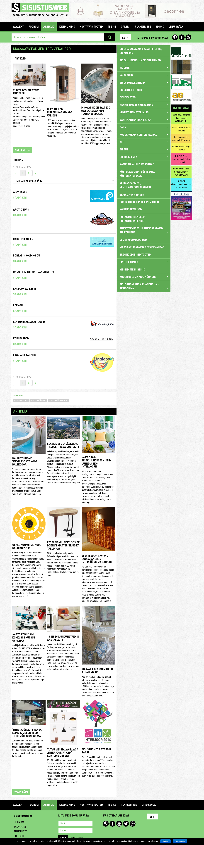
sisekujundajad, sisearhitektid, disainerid (141, 51)
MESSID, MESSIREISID (132, 269)
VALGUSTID (144, 75)
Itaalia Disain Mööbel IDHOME (181, 129)
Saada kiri (20, 197)
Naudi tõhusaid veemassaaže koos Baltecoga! (24, 461)
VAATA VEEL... (22, 150)
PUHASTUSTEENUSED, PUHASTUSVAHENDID (132, 219)
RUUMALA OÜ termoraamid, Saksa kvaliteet (181, 159)
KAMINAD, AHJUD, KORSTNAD (137, 164)
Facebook (182, 37)
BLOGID (159, 26)
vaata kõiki (21, 791)
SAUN (144, 127)
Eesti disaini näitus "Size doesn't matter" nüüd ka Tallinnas (63, 545)
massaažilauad (38, 400)
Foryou (18, 305)
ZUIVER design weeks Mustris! (26, 92)
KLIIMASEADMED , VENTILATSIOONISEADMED (135, 185)
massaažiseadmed (58, 400)
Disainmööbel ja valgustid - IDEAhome (181, 138)
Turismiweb (20, 831)
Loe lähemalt (180, 841)
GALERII (125, 26)
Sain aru (165, 841)
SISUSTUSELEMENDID (144, 82)
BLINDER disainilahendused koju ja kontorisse (181, 184)
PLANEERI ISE (143, 26)
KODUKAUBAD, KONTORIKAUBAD (144, 134)
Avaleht (18, 26)
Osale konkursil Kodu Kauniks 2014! (26, 546)
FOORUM (34, 26)
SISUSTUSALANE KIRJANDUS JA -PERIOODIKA (144, 286)
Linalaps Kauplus (24, 355)
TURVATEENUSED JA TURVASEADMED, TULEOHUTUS (144, 230)
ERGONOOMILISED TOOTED (135, 254)
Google (133, 824)
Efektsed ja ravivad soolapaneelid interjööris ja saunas (97, 559)
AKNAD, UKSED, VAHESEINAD (144, 105)
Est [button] (125, 37)
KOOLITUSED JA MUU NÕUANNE (144, 276)
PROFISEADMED (144, 262)
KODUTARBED (21, 338)
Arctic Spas (21, 209)
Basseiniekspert (24, 239)
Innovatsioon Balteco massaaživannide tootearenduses (95, 110)
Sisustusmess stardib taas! (96, 751)
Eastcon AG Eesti (24, 288)
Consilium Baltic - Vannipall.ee (33, 272)
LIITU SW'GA (176, 26)
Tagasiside (20, 826)
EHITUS (144, 149)
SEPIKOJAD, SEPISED (132, 194)
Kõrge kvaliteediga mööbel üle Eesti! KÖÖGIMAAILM (181, 171)
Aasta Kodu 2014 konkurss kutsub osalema (23, 637)
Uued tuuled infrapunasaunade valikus (59, 112)
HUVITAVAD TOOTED (91, 26)
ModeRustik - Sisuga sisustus (181, 148)
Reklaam (19, 822)
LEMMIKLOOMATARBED (133, 239)
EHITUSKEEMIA (144, 157)
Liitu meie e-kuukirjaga (152, 37)
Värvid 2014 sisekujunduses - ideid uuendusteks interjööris (96, 462)
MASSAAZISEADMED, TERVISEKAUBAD (142, 247)
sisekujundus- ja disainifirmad (140, 60)
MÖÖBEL (144, 67)
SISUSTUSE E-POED (131, 90)
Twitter (126, 824)
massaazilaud (21, 400)
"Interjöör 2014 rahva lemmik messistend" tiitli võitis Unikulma (27, 733)
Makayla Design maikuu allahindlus (97, 670)
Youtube (188, 37)
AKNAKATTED (144, 97)
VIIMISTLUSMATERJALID (144, 112)
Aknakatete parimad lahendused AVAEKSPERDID (181, 118)
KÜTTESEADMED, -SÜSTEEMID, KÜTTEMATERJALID (137, 173)
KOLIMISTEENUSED (131, 209)
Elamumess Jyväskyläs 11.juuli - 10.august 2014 (63, 445)
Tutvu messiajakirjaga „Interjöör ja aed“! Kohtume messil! (62, 752)
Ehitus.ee (19, 836)
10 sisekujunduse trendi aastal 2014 (63, 638)
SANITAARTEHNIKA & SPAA (144, 119)
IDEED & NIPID (67, 26)
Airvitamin (20, 192)
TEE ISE (111, 26)
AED (144, 142)
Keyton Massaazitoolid (29, 321)
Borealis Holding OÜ (26, 255)
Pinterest (175, 37)
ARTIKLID (48, 26)
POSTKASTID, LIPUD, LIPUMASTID (139, 202)
